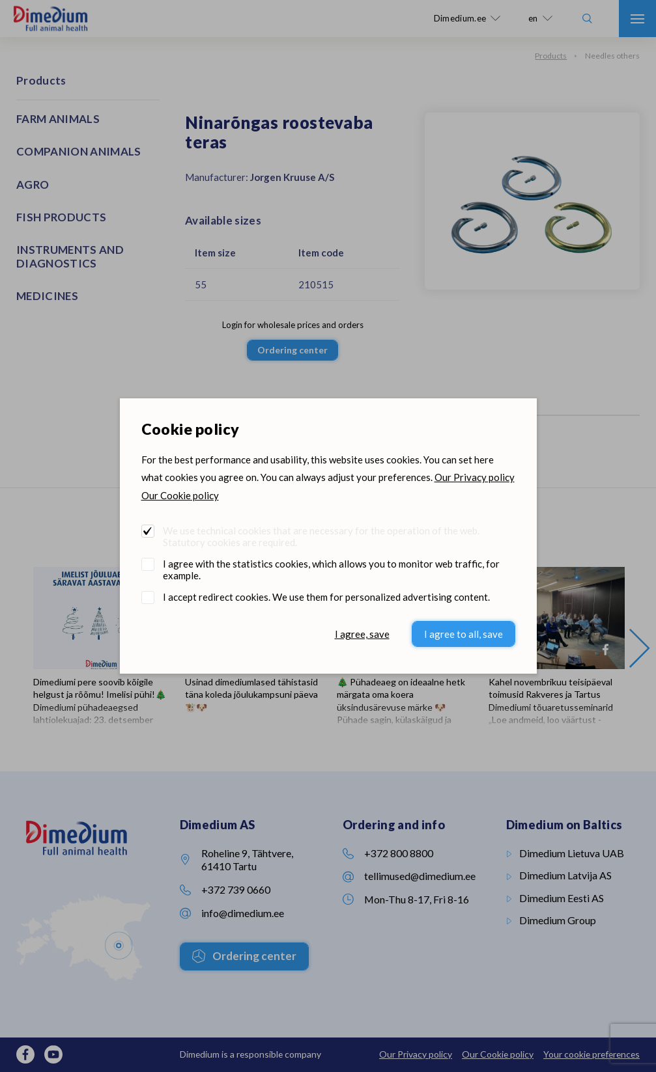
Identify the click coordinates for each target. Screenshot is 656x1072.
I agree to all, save (463, 634)
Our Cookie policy (180, 495)
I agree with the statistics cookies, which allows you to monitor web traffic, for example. (331, 569)
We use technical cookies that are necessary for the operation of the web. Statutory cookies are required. (321, 536)
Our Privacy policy (475, 477)
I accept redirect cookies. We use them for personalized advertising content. (326, 597)
